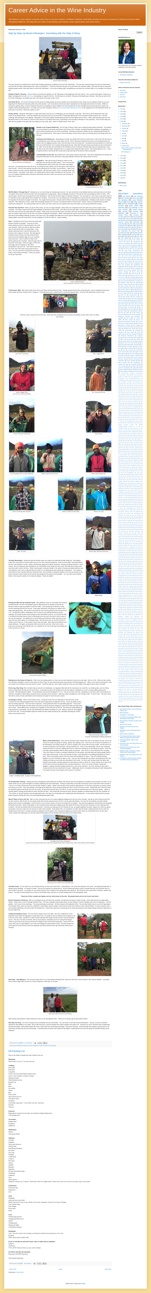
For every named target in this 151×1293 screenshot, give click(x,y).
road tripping (128, 641)
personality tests (129, 625)
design (136, 543)
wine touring (140, 692)
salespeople (129, 646)
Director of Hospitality (133, 406)
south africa (140, 655)
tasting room (138, 660)
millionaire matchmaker (132, 609)
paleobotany (121, 621)
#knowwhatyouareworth (134, 378)
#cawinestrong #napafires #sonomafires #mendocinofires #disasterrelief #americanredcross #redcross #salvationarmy (130, 375)
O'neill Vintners (136, 312)
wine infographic (124, 369)
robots (119, 643)
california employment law (125, 326)
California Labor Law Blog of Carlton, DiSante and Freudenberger (130, 751)
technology (120, 664)
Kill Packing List (16, 1051)
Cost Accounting (136, 248)
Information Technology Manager (133, 433)
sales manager (121, 646)
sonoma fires (132, 655)
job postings (135, 287)
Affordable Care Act (122, 390)
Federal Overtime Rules (131, 415)
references (126, 637)
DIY (140, 305)
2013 (121, 160)
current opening (128, 540)
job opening (138, 196)
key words (133, 595)
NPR (134, 458)
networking (124, 231)
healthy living (132, 344)
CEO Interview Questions (135, 396)
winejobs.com (127, 247)
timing (138, 218)
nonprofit (138, 350)
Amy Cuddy (138, 390)
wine (128, 202)
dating (139, 541)
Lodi (130, 311)
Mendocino (122, 451)
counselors (121, 332)
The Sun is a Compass (135, 492)
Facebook (120, 270)
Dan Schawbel (127, 403)
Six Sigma (127, 479)
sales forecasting (137, 644)
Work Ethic (133, 504)
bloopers (134, 518)
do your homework (137, 548)
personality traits (122, 355)
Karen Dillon (131, 438)
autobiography (137, 513)
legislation (134, 598)
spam (125, 657)
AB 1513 (139, 387)
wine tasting (124, 238)
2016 (121, 121)
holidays (140, 344)
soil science (125, 655)
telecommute (128, 664)
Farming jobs (121, 415)
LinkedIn (138, 225)
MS (134, 446)
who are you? (137, 683)
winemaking (137, 264)
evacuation (121, 339)
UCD (119, 497)
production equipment (135, 355)
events (122, 234)
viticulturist (138, 678)
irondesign (131, 589)
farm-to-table (130, 339)
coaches (133, 328)
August (124, 131)
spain (121, 657)
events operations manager (129, 561)
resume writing (133, 293)
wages (134, 367)
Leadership (125, 444)
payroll (139, 621)
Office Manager (131, 465)
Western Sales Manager (135, 500)
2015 (121, 155)
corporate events (137, 536)
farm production (133, 564)
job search (123, 97)
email (119, 227)
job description (139, 589)
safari (41, 1045)
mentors (140, 229)
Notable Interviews (125, 82)
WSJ (119, 500)
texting (124, 666)
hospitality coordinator (138, 582)
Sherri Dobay (137, 477)
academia (129, 506)
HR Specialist (128, 422)
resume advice (139, 261)
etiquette (128, 252)
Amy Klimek (121, 392)
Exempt (132, 413)
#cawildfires (121, 266)
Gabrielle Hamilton (124, 419)
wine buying (121, 685)
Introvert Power (121, 435)
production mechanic (130, 630)
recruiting (128, 635)
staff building (140, 657)
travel (49, 1045)
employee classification (127, 335)
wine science (132, 692)
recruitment (121, 261)
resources (134, 234)
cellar (129, 525)
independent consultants (126, 346)
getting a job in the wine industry (128, 342)
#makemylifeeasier (122, 380)
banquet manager (124, 323)
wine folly (134, 687)
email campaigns (132, 552)
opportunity (140, 289)
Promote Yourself (139, 470)
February (124, 146)
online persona (122, 351)
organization (136, 616)
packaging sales (136, 619)
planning (135, 217)
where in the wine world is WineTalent (128, 245)
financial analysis (128, 568)
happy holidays (124, 286)
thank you (123, 295)
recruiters (121, 217)
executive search (129, 563)
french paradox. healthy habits (125, 572)
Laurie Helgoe (130, 442)
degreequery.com (128, 543)
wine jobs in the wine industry (133, 298)
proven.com (121, 634)
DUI (119, 307)
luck (142, 287)
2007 (121, 175)
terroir (119, 666)
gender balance (133, 573)
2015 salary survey (130, 383)
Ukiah (133, 497)
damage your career (130, 541)
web (121, 682)
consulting (137, 330)
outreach (133, 618)
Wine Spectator (131, 277)
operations (138, 614)
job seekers (130, 348)
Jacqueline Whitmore (132, 435)
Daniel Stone (136, 403)
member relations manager (127, 289)
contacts (138, 239)
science (141, 646)
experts (141, 252)
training (139, 671)
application (138, 511)
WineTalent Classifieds (126, 75)
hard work (126, 580)
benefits (139, 515)
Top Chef (133, 493)
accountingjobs (129, 508)
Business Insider (131, 394)
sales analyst (127, 644)
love (124, 350)
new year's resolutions (125, 259)
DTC (132, 266)
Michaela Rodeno (124, 456)
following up (122, 570)
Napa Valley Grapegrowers (132, 250)
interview (121, 207)
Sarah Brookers (122, 477)
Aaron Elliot (131, 389)
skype (141, 293)
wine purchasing (133, 691)
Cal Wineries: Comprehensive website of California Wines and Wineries (130, 758)
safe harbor (130, 643)
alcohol (138, 508)
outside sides (140, 618)
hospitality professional (125, 584)
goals (127, 234)
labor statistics (127, 598)
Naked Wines (140, 458)
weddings (125, 682)
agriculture (121, 252)
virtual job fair (140, 676)
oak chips (126, 612)
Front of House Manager (133, 417)
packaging (122, 353)
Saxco (130, 477)
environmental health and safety (133, 556)
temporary (130, 366)
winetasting (128, 698)
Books (124, 394)
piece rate (138, 627)
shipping (130, 651)
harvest (132, 580)
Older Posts (108, 1269)
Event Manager (137, 268)
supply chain (126, 660)
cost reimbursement (122, 538)
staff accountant (122, 362)
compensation (128, 330)
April (123, 141)
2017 (121, 119)
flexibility (141, 568)
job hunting (125, 198)
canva (135, 326)
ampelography (121, 509)
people (24, 1045)
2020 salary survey (130, 387)
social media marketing (123, 653)
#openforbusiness (139, 380)
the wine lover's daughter (129, 667)
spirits (139, 360)
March (124, 143)
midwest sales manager (131, 607)
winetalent (134, 220)
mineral (141, 609)
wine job (132, 369)
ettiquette (134, 252)
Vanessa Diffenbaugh (129, 499)
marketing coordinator (131, 604)
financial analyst (122, 341)
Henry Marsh (123, 311)
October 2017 (121, 465)
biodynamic (131, 517)
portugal (132, 628)
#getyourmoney (136, 376)
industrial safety (122, 586)
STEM (128, 476)
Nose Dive (120, 463)
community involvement (134, 531)
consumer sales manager (124, 534)
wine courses (127, 687)
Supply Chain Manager (123, 486)
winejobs (121, 213)
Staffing (125, 485)
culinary (120, 334)
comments (123, 531)
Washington (125, 500)
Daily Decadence (134, 401)
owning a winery (124, 619)
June (123, 136)
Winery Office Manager (123, 504)
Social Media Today (136, 479)
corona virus (121, 536)
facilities (125, 564)
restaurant (128, 357)
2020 (121, 111)
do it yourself (128, 548)
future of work (137, 572)
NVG (122, 312)
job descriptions (123, 591)
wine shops (140, 369)
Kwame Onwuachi (134, 440)
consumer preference (123, 532)
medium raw (125, 605)
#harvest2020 (121, 378)
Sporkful (120, 485)
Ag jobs (131, 390)
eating (124, 552)
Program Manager (129, 470)
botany (139, 277)
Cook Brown (126, 248)
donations (120, 550)
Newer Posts (12, 1269)
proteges (128, 291)
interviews (127, 287)
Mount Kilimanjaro (17, 1045)
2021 (121, 109)
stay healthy (132, 659)
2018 (121, 116)
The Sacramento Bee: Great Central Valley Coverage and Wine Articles (130, 736)
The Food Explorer (132, 490)
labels (136, 348)
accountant (130, 239)
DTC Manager (139, 266)
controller (140, 233)
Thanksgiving (121, 490)
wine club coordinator (131, 685)
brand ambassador (136, 520)
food (135, 570)
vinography (132, 676)
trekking (54, 1045)
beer (133, 515)
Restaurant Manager (124, 316)
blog (133, 233)
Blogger (83, 1283)
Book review (123, 185)
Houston (131, 428)
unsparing (130, 675)
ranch (134, 291)
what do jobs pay (133, 682)
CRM (133, 398)
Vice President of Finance (133, 318)
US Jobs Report (126, 497)
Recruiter (120, 314)
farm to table (126, 566)
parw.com (133, 621)
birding (137, 517)
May (123, 138)
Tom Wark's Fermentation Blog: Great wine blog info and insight (130, 717)
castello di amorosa (138, 524)
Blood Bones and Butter (132, 392)
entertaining (121, 556)
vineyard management (124, 367)
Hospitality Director (122, 428)
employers (133, 554)
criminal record (137, 538)
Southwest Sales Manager (134, 483)
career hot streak (122, 524)
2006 (121, 178)
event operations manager (132, 559)
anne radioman (130, 509)
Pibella (10, 1248)
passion (122, 291)
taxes (139, 662)
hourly (133, 286)
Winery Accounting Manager (134, 502)
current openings (124, 280)
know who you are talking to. (132, 596)
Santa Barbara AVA (136, 476)
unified (132, 236)
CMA (123, 398)
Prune (122, 472)
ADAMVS (124, 389)
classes (136, 527)
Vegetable (120, 318)
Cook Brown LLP (135, 303)
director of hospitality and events (133, 547)
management (136, 241)
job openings (123, 200)
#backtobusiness (133, 300)
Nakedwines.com (124, 460)
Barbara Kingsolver (138, 302)
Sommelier (137, 316)
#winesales (137, 382)
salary (128, 217)
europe (136, 557)
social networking (135, 653)
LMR (119, 250)
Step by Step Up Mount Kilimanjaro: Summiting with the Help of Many (44, 33)
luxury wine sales (138, 257)
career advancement (123, 279)
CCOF (124, 396)
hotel (134, 584)
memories (130, 350)
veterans (136, 675)
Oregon (139, 465)
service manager (131, 360)
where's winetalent (128, 204)
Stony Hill (139, 485)
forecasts (132, 284)
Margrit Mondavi (138, 311)
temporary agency (137, 664)
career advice (123, 92)
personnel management (33, 1045)
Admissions (138, 389)
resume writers (124, 263)
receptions (120, 635)
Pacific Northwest (122, 467)
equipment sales (124, 282)
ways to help (140, 680)
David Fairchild (127, 405)
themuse (139, 667)
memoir (132, 605)
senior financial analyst (125, 650)
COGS (128, 398)
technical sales (137, 243)
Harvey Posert (136, 272)
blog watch (126, 518)
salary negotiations (136, 263)
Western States (121, 502)
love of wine (138, 600)
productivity (129, 632)
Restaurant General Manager (133, 314)
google (135, 577)
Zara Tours (30, 96)
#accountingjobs (136, 238)
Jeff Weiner (135, 437)
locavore (125, 600)
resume (124, 211)
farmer (133, 566)
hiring (121, 582)
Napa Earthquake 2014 (135, 460)
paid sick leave (131, 353)
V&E (138, 497)
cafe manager (136, 325)
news (128, 611)
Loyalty (125, 446)
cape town (138, 522)
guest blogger (123, 344)
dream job (135, 550)
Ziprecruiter (122, 506)
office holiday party (136, 612)
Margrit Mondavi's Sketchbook (133, 447)
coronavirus (128, 536)
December (125, 123)
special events (132, 657)
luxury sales (121, 602)
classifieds (126, 328)
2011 (121, 165)
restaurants (129, 261)
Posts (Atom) (19, 1272)
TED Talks (133, 486)
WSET (120, 319)
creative (131, 538)
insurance (127, 587)
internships (133, 587)
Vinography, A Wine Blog (127, 715)
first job (135, 568)
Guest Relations (129, 421)
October (124, 128)
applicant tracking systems (126, 511)
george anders (139, 341)
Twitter (126, 275)
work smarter (121, 699)
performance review (132, 623)
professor (138, 632)
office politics (121, 614)
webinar (141, 367)
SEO (124, 476)
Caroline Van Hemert (129, 399)
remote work (133, 637)
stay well (139, 659)
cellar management (136, 525)
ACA (119, 389)
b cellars (140, 321)
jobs (135, 227)
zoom (119, 701)
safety (136, 643)
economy (137, 224)
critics (138, 332)
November (125, 126)
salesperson (121, 360)
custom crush (137, 540)
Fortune (141, 415)
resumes (122, 94)
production (120, 630)
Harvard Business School (125, 424)
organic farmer (139, 351)
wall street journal (123, 220)
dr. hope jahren (128, 550)
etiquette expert (129, 557)
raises (127, 634)
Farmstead (121, 239)
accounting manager (124, 233)
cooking (134, 534)
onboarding (130, 614)
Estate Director (137, 408)
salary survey (129, 218)
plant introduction (122, 628)
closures (126, 529)
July (123, 133)
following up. (130, 570)
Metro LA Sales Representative (134, 451)
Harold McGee (137, 422)
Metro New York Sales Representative (134, 454)
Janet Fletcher (127, 437)
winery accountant (131, 694)
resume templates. (138, 639)
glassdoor (122, 577)
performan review (122, 623)
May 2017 (130, 449)
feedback (120, 568)
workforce (128, 699)
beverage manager (122, 517)
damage (120, 541)
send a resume (139, 648)
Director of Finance (128, 307)
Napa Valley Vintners (136, 461)
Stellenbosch (132, 485)
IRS (128, 431)
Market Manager (122, 449)
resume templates (128, 639)
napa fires (122, 611)
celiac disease (123, 525)
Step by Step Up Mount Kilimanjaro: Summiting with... (131, 148)
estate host (120, 557)
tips (140, 669)
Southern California (122, 481)
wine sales (139, 236)
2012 (121, 163)
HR (142, 309)
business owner (122, 522)
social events (138, 651)
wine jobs (136, 198)
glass (141, 342)
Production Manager (138, 469)
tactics (132, 660)
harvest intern (139, 580)
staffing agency (123, 659)
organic (130, 351)
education (130, 224)
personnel (138, 625)
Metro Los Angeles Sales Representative (128, 453)
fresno (130, 341)
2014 (121, 158)
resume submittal (138, 357)
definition (120, 543)
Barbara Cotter (137, 247)
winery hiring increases (137, 371)
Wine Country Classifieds (127, 734)
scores (131, 648)
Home (60, 1269)
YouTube (141, 504)
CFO (119, 398)
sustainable (134, 364)
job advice (123, 90)
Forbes (137, 309)
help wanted (138, 202)
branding (133, 323)
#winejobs (136, 215)
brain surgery (127, 520)
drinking (141, 334)
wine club (135, 296)
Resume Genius (134, 474)
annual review (139, 509)
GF (142, 417)
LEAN (141, 440)
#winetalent (120, 383)
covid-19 (120, 241)
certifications (121, 527)
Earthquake (129, 408)
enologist (138, 337)
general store (127, 575)
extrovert (137, 563)
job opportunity (128, 593)
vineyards (127, 264)
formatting (140, 284)
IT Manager (133, 431)
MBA (130, 446)
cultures (120, 540)
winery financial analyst (131, 696)
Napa (127, 312)
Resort (127, 474)
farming (138, 339)
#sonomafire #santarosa (126, 382)
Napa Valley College (123, 461)
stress (119, 660)
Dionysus (136, 405)
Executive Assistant (122, 413)
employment (130, 337)
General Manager (131, 270)
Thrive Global (121, 493)
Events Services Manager (135, 412)
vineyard (126, 676)
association (120, 513)
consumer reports (136, 532)
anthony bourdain (130, 321)
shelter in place (122, 651)
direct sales (133, 545)
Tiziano (127, 493)
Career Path (136, 231)
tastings (134, 662)
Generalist (133, 419)
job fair (130, 591)
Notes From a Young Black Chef (133, 463)
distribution (120, 548)
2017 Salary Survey (128, 385)
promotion (120, 357)
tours (134, 671)
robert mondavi (137, 641)
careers (130, 524)
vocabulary (120, 680)
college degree (139, 529)
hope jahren (127, 582)
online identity (137, 259)
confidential (134, 279)
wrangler (134, 699)
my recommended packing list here (69, 108)
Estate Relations (122, 410)
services (139, 650)
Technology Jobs (122, 488)
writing (139, 699)
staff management (135, 362)
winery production (122, 300)
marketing (133, 229)
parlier (127, 621)
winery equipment (124, 371)
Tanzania (45, 1045)
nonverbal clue (135, 611)
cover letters (130, 332)
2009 (121, 170)
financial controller (123, 284)
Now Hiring (135, 273)
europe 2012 (127, 227)
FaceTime (138, 413)
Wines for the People (126, 724)
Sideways (120, 479)
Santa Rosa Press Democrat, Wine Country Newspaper (129, 747)
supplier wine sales (123, 364)
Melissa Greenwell (138, 449)
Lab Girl (122, 442)
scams (135, 646)
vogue (126, 680)
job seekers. (136, 593)
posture (138, 628)
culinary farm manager (130, 334)
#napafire (131, 380)
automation (120, 515)
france (139, 570)
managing (135, 602)
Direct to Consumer (125, 268)
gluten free (129, 577)
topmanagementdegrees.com (124, 671)
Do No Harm (130, 309)
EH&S (123, 408)
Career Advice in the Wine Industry (57, 10)
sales (119, 264)
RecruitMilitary (130, 472)
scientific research (124, 648)
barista (127, 515)
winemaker (136, 222)
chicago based (129, 527)
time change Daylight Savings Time (127, 669)
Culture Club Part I (132, 305)
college (132, 529)
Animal (129, 302)
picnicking (131, 627)
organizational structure (123, 618)
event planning (136, 282)
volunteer (127, 296)
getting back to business (137, 575)
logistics (131, 600)
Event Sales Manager (133, 410)
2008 (121, 173)
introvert (125, 589)
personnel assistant (122, 627)
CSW (137, 398)
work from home (137, 698)
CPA (119, 248)
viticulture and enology (126, 678)
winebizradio (122, 694)
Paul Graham (132, 467)
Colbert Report (124, 303)
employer (127, 554)
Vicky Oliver (138, 499)
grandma (135, 579)
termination (138, 366)
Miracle (132, 456)
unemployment (133, 295)
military (141, 607)
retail (121, 641)
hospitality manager (132, 254)
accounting (121, 224)
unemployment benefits (129, 673)
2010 (121, 168)
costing (141, 279)
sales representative (135, 359)
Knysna (126, 440)
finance (128, 241)
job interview (136, 591)
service (133, 650)
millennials (122, 609)
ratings (131, 634)
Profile (121, 470)
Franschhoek (123, 417)
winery (131, 225)
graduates (127, 579)
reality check (138, 634)
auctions (129, 513)
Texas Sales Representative (134, 488)
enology (139, 554)
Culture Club (121, 305)
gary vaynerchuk (122, 573)
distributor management (137, 280)
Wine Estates (129, 319)
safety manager (124, 359)
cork (140, 534)
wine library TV (128, 689)
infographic (131, 586)
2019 (121, 114)
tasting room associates (124, 662)
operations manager (123, 616)
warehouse (132, 680)
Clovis (125, 401)
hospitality (122, 254)
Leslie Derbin (134, 444)
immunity (139, 584)
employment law (122, 225)
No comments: (28, 1043)
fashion (139, 566)
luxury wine (128, 602)
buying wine (130, 522)
